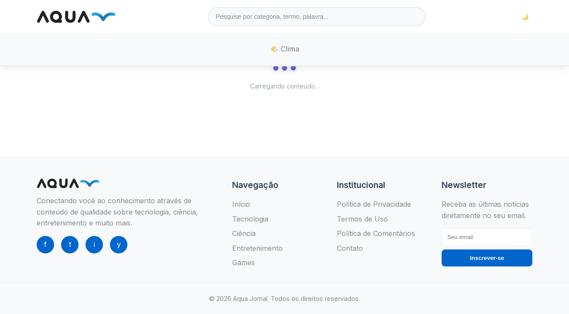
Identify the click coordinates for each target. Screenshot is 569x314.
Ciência (244, 233)
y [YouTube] (119, 244)
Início (241, 204)
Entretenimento (257, 248)
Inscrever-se (487, 258)
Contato (350, 248)
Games (243, 262)
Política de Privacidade (374, 204)
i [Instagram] (94, 244)
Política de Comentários (376, 233)
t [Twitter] (70, 244)
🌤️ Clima (284, 48)
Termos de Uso (362, 219)
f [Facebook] (45, 244)
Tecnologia (250, 219)
